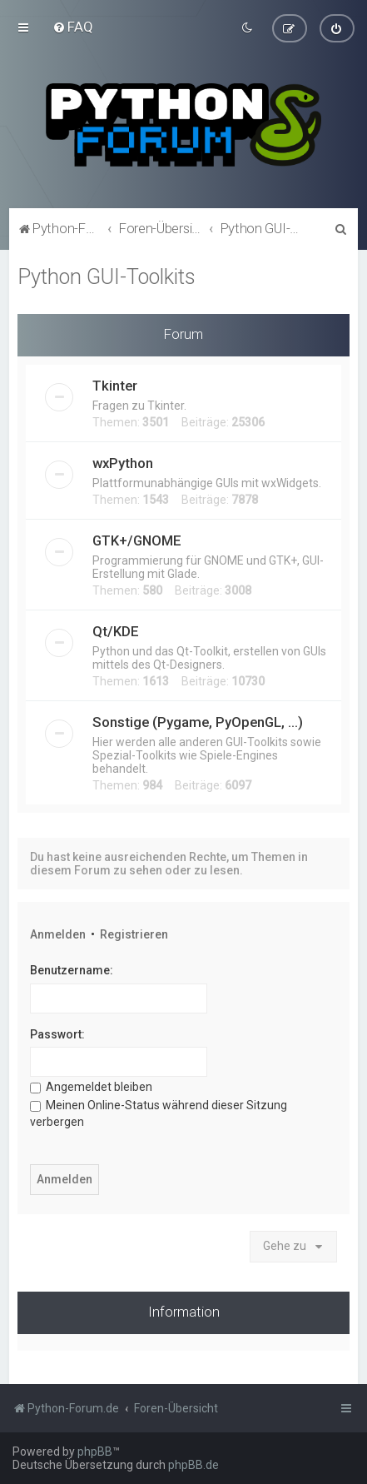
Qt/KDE (115, 630)
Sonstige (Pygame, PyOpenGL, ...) (197, 721)
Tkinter (114, 384)
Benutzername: (71, 969)
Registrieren (134, 933)
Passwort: (57, 1032)
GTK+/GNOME (136, 539)
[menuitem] (72, 26)
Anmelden (58, 933)
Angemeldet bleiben (91, 1086)
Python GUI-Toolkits (106, 276)
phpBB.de (193, 1465)
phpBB (94, 1451)
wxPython (122, 462)
